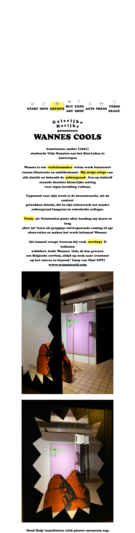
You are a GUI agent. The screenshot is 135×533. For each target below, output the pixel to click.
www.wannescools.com (67, 264)
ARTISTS (57, 106)
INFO (44, 106)
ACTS (89, 106)
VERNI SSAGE (114, 106)
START (32, 106)
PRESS (101, 106)
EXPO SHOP (79, 106)
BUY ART (69, 106)
